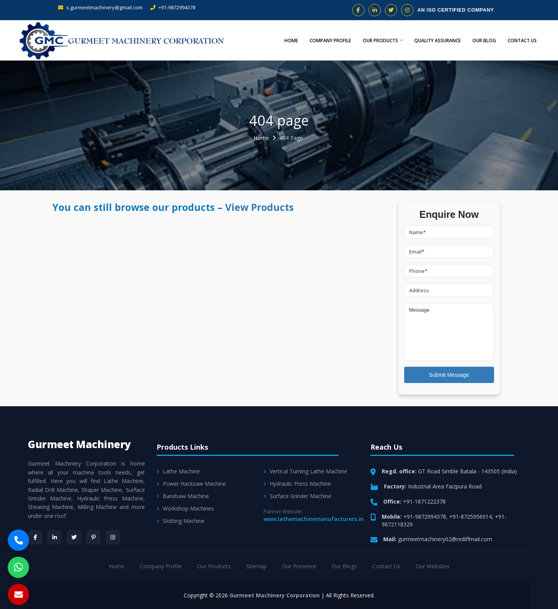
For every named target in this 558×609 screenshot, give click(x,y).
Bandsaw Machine (183, 496)
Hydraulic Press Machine (297, 483)
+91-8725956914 (470, 516)
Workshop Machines (185, 508)
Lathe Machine (178, 471)
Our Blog (482, 40)
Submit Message (449, 375)
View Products (259, 207)
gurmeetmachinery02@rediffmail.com (445, 539)
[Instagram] (112, 537)
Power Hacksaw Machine (191, 483)
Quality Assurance (435, 40)
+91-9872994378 (172, 7)
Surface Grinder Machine (297, 496)
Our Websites (433, 566)
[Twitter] (74, 537)
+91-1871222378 (424, 501)
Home (287, 40)
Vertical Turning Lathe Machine (305, 471)
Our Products (380, 40)
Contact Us (521, 40)
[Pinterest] (93, 537)
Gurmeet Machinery (79, 444)
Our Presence (299, 566)
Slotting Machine (181, 520)
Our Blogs (344, 566)
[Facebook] (35, 537)
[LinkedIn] (54, 537)
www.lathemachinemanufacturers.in (313, 519)
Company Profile (327, 40)
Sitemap (256, 566)
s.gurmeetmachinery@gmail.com (100, 7)
